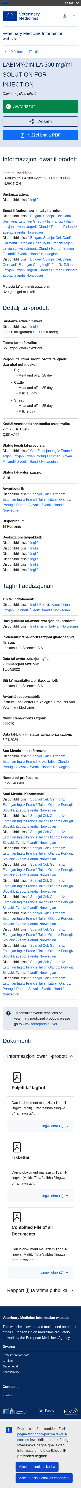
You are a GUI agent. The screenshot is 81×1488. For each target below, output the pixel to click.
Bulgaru (36, 216)
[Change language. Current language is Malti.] (64, 16)
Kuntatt (7, 1395)
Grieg (37, 221)
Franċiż (57, 221)
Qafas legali (11, 1366)
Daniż (67, 216)
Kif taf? (71, 3)
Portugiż (42, 456)
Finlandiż (70, 227)
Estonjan (25, 221)
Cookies (8, 1360)
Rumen (56, 227)
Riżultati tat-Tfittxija (22, 52)
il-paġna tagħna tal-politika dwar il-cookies (42, 1434)
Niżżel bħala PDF (40, 135)
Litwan (20, 227)
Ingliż (34, 200)
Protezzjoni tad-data (16, 1355)
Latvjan (8, 227)
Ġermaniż (10, 221)
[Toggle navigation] (74, 16)
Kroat (56, 604)
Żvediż (8, 232)
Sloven (68, 248)
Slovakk (34, 505)
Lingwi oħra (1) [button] (54, 1126)
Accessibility (11, 1372)
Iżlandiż (19, 232)
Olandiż (44, 227)
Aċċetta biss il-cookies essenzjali (44, 1478)
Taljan (68, 221)
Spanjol (49, 216)
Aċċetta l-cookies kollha (37, 1467)
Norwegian (34, 232)
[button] (40, 121)
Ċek (59, 216)
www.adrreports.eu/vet (40, 1024)
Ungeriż (32, 227)
